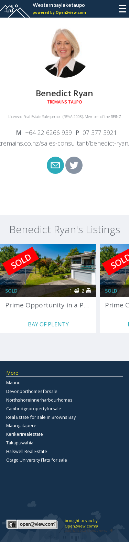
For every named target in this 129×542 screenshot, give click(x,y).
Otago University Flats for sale (36, 460)
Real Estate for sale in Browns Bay (41, 417)
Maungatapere (21, 425)
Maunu (13, 383)
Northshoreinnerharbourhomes (39, 400)
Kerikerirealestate (24, 434)
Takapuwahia (19, 443)
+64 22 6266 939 (48, 132)
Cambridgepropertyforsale (33, 408)
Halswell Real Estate (26, 451)
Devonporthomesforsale (31, 391)
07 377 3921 (100, 132)
